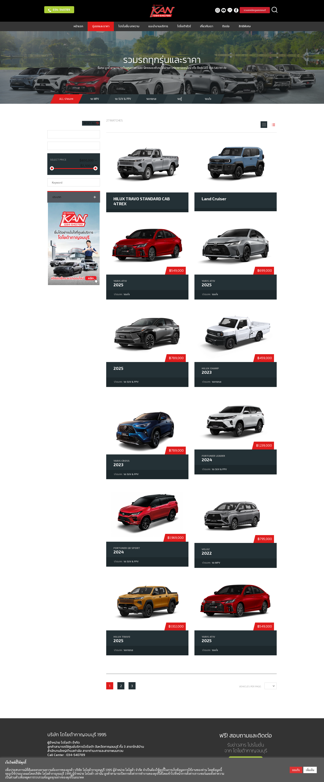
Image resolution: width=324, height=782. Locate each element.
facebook (236, 10)
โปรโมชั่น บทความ (128, 26)
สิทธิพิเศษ (245, 26)
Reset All (90, 122)
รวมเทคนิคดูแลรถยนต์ (255, 10)
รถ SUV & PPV (123, 98)
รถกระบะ (151, 98)
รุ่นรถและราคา (100, 26)
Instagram (217, 10)
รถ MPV (94, 98)
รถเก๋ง (208, 98)
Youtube (223, 10)
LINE (229, 10)
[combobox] (73, 134)
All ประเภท (66, 98)
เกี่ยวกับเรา (206, 26)
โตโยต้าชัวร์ (184, 26)
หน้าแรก (78, 26)
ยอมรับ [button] (296, 770)
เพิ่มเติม (310, 770)
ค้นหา (274, 10)
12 (269, 686)
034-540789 (61, 9)
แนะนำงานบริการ (158, 26)
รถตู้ (179, 98)
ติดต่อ (226, 26)
